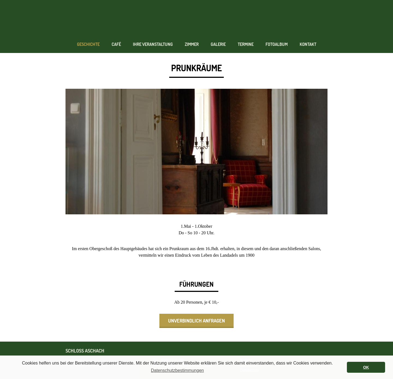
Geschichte (88, 44)
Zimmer (192, 44)
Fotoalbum (277, 44)
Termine (246, 44)
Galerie (218, 44)
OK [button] (366, 367)
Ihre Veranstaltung (153, 44)
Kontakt (308, 44)
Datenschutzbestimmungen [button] (177, 370)
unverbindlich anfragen (196, 321)
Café (116, 44)
